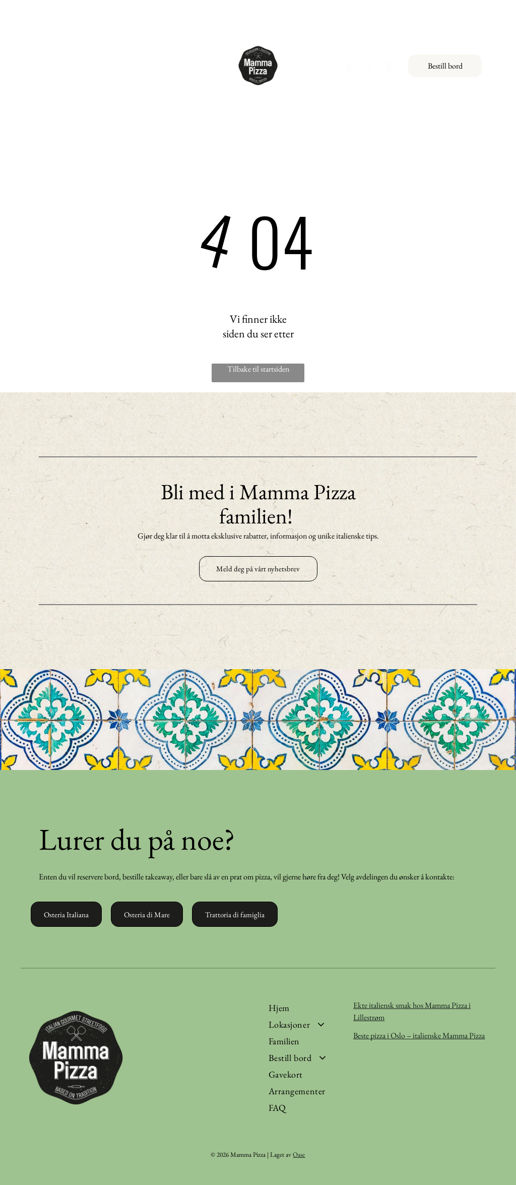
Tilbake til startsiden (258, 369)
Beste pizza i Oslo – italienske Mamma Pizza (419, 1035)
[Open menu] (17, 65)
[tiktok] (390, 68)
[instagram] (369, 68)
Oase (299, 1154)
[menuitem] (307, 1007)
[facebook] (349, 68)
